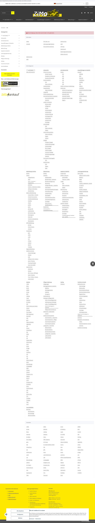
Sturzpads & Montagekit (49, 158)
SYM (80, 213)
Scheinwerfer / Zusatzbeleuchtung (47, 209)
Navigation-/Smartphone (83, 319)
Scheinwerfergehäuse (50, 199)
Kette (80, 302)
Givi (46, 82)
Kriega (27, 348)
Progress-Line (29, 374)
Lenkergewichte (48, 116)
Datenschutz (38, 518)
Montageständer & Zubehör (49, 286)
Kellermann (29, 342)
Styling (2, 61)
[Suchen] (6, 12)
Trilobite (30, 247)
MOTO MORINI (82, 203)
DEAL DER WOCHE (30, 72)
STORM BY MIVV (83, 100)
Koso (27, 344)
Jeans (29, 207)
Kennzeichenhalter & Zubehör (50, 96)
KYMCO (81, 201)
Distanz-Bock (48, 104)
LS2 (29, 239)
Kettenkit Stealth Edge (67, 98)
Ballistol (45, 429)
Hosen (29, 203)
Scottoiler (28, 384)
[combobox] (68, 4)
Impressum (31, 518)
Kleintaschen (65, 193)
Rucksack (64, 195)
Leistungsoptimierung (6, 53)
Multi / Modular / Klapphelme (32, 182)
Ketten (62, 72)
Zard (62, 475)
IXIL (80, 84)
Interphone (29, 330)
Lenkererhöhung (49, 114)
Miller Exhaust (29, 360)
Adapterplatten (65, 205)
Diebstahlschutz (81, 284)
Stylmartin (63, 470)
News (86, 7)
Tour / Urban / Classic (33, 277)
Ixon (61, 447)
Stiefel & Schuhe (30, 251)
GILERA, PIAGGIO (83, 189)
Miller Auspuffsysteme (66, 457)
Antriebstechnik (4, 40)
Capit (27, 298)
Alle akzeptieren (20, 510)
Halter (80, 298)
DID (27, 304)
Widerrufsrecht (64, 54)
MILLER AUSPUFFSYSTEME (85, 90)
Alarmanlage (82, 286)
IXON (29, 235)
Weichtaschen (64, 189)
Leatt (29, 237)
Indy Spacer (48, 187)
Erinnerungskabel (83, 296)
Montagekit (47, 195)
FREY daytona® (29, 314)
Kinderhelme (31, 191)
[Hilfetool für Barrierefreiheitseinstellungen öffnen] (93, 264)
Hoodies (30, 201)
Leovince (63, 455)
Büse (27, 432)
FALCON (81, 78)
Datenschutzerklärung (13, 493)
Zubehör (47, 100)
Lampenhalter (48, 193)
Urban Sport (31, 279)
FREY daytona (46, 439)
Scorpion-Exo (46, 465)
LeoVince (28, 352)
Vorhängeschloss (83, 312)
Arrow (27, 292)
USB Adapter (48, 337)
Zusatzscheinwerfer (49, 78)
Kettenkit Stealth (66, 96)
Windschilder (46, 162)
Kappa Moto (29, 340)
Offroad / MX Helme (32, 189)
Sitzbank (62, 284)
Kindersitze (63, 173)
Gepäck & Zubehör (5, 51)
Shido (44, 467)
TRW (27, 402)
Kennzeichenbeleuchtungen (51, 189)
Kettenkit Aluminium (67, 92)
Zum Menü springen (26, 0)
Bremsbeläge (31, 413)
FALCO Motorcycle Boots (31, 306)
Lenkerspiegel (48, 146)
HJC (27, 326)
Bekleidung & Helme (5, 45)
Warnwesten (31, 221)
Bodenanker (82, 288)
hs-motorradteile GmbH (48, 444)
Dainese (28, 434)
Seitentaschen (65, 199)
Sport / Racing (31, 261)
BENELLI (81, 177)
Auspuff (79, 72)
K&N (62, 449)
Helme (27, 175)
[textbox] (68, 4)
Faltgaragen (46, 284)
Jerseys (29, 225)
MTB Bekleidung (30, 223)
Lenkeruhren (48, 120)
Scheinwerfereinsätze (50, 197)
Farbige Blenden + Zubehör (51, 185)
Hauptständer (46, 88)
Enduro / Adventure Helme (34, 187)
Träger (62, 181)
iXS (27, 338)
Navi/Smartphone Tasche (85, 323)
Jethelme (30, 185)
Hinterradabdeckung (48, 94)
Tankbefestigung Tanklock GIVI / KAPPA (68, 216)
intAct (79, 444)
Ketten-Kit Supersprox (67, 90)
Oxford (46, 138)
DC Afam (28, 302)
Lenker (46, 108)
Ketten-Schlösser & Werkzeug (67, 86)
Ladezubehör (48, 335)
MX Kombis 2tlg (31, 213)
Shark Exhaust (29, 388)
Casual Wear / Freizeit (33, 195)
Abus (27, 286)
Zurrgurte (47, 294)
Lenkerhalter (48, 118)
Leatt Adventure (47, 455)
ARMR (27, 290)
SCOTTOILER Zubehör (50, 323)
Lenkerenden (48, 112)
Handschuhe (29, 267)
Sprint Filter (80, 173)
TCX (27, 396)
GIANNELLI (81, 80)
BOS (80, 76)
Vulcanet (45, 475)
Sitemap (62, 46)
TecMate (28, 398)
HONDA (81, 193)
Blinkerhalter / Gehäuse (50, 179)
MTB (29, 179)
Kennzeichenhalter (49, 98)
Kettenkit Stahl (65, 94)
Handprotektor (46, 86)
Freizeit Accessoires (32, 197)
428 (63, 78)
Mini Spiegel (48, 148)
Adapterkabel (48, 177)
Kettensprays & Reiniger (50, 302)
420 (63, 76)
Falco (44, 437)
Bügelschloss (82, 294)
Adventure (30, 269)
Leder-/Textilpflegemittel (50, 304)
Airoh (27, 288)
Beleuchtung (4, 48)
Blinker (45, 173)
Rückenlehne (65, 211)
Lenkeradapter (48, 110)
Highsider (28, 324)
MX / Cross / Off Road (33, 273)
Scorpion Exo (29, 382)
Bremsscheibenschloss (84, 292)
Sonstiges (47, 122)
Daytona (28, 300)
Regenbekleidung (30, 249)
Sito (27, 392)
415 (63, 74)
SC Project (81, 94)
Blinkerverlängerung (50, 181)
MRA (46, 168)
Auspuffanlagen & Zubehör (7, 43)
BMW (80, 179)
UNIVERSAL (81, 217)
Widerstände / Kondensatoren (48, 204)
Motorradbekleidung (31, 193)
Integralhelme (31, 177)
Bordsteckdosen (48, 329)
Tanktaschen (65, 201)
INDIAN (81, 197)
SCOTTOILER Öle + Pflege (51, 319)
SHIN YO (62, 467)
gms (29, 233)
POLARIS (81, 207)
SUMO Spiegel (48, 150)
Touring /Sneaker (32, 263)
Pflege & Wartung (5, 58)
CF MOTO (81, 185)
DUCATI (81, 187)
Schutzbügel (46, 124)
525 (63, 82)
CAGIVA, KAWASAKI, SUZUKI (85, 183)
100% (27, 284)
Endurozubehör (47, 80)
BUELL (80, 181)
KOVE (80, 199)
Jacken (29, 205)
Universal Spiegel (49, 152)
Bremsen (28, 409)
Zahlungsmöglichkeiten (48, 44)
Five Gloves (28, 312)
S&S (80, 211)
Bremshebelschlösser (84, 290)
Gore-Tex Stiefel (31, 265)
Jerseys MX (30, 209)
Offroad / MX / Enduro (33, 259)
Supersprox (29, 472)
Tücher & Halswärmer (33, 219)
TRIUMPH (81, 215)
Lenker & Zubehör (47, 102)
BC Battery (63, 429)
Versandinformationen (48, 46)
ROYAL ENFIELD (82, 209)
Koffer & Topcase (64, 175)
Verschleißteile (4, 66)
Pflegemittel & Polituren (50, 309)
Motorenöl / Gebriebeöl (48, 311)
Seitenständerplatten (48, 132)
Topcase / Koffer (66, 179)
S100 (27, 380)
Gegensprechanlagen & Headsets (83, 315)
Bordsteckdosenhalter (50, 331)
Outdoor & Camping (82, 327)
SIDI (27, 390)
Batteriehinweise (12, 499)
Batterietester (48, 327)
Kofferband (81, 306)
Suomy (79, 470)
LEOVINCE (81, 88)
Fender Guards (48, 74)
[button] (81, 12)
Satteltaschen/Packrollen (68, 197)
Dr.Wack (28, 437)
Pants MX (30, 217)
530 (63, 84)
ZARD (80, 102)
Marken (3, 56)
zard (27, 404)
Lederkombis (31, 211)
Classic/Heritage (31, 253)
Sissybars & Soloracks (50, 76)
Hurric (27, 328)
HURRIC (81, 82)
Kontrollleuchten (49, 191)
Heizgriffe (45, 92)
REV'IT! (29, 245)
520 (63, 80)
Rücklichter (46, 207)
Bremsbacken (31, 411)
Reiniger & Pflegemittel (48, 298)
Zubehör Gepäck (64, 203)
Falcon (27, 308)
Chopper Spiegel (49, 142)
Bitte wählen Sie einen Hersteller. (9, 74)
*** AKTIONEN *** (5, 35)
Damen (29, 255)
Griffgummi (47, 106)
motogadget (29, 366)
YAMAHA (81, 219)
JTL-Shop (87, 521)
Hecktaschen (65, 191)
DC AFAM (63, 434)
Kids (29, 257)
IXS (27, 336)
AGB (61, 44)
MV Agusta (81, 205)
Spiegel (45, 140)
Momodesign (29, 364)
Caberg (28, 296)
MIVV (80, 92)
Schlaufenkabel (82, 308)
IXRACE (81, 86)
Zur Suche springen (17, 0)
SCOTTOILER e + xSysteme (51, 317)
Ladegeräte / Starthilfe (48, 325)
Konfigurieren (20, 514)
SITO (80, 98)
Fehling (28, 310)
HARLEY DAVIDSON (83, 191)
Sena (27, 386)
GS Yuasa (45, 442)
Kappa (46, 130)
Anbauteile (3, 38)
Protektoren (29, 231)
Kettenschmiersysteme (48, 315)
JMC (44, 449)
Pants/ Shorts (31, 227)
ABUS (44, 426)
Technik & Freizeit (5, 63)
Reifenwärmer (46, 296)
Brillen (27, 173)
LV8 (27, 358)
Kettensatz (63, 88)
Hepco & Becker (48, 84)
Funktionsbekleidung (33, 199)
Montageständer (49, 290)
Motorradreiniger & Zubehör (49, 306)
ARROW (81, 74)
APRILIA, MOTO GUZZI (84, 175)
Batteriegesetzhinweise (66, 51)
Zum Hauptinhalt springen (6, 0)
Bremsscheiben (31, 415)
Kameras (80, 317)
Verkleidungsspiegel (49, 154)
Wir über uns (46, 41)
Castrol (46, 313)
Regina (63, 100)
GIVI (46, 126)
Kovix (27, 346)
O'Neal (29, 241)
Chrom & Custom (47, 72)
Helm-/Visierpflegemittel (50, 300)
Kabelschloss (82, 300)
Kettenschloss (82, 304)
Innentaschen (65, 207)
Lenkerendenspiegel (49, 144)
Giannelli (28, 316)
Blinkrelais (47, 183)
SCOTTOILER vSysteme (50, 321)
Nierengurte (31, 215)
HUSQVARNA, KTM (83, 195)
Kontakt (91, 7)
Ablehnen (20, 518)
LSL (27, 356)
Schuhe (29, 229)
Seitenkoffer (65, 177)
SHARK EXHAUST (83, 96)
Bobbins (47, 288)
